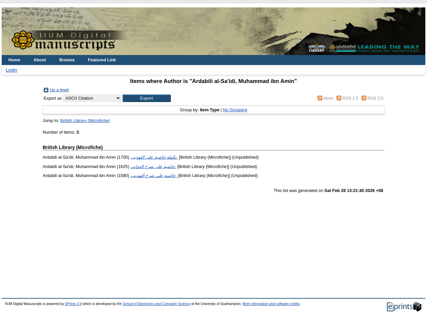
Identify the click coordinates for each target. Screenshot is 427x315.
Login (11, 70)
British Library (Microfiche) (85, 120)
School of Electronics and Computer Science (156, 304)
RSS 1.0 (350, 98)
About (40, 59)
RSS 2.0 (375, 98)
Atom (328, 98)
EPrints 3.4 (73, 304)
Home (14, 59)
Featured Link (102, 59)
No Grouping (235, 109)
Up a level (59, 89)
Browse (67, 59)
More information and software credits (271, 304)
